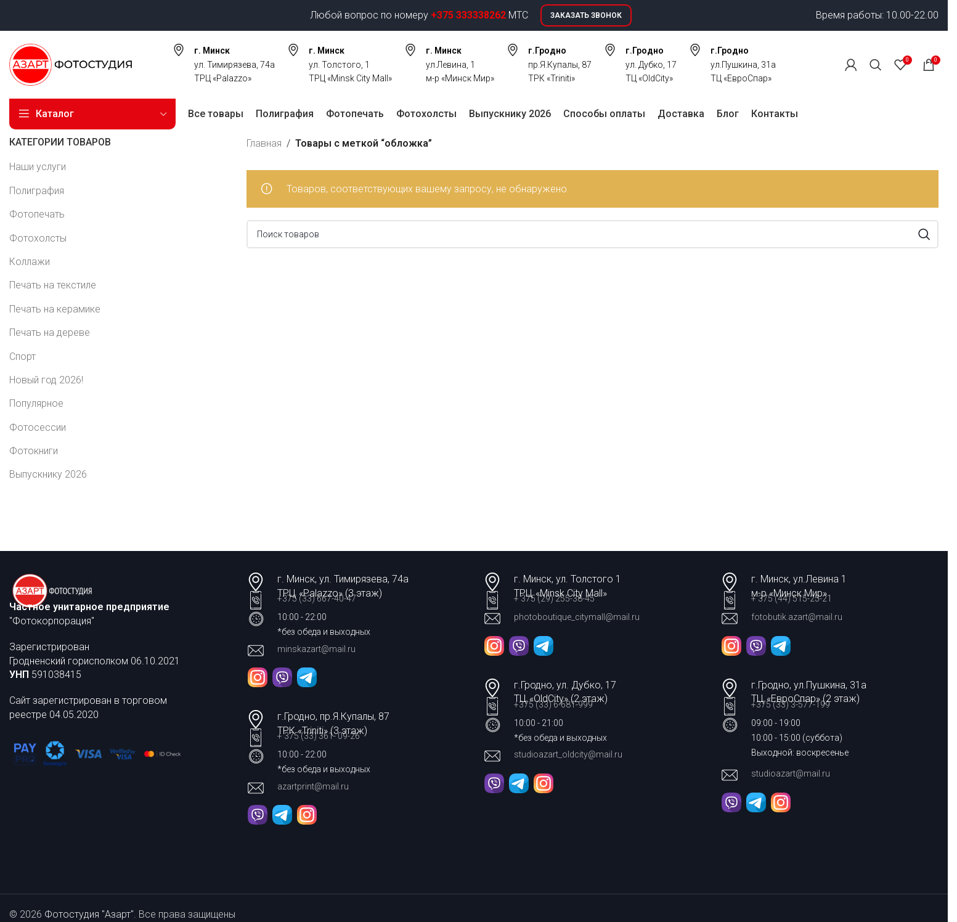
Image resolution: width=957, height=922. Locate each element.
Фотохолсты (38, 238)
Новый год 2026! (46, 380)
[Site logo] (70, 64)
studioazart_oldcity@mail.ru (568, 754)
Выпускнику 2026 (48, 474)
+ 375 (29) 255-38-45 (554, 598)
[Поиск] (875, 64)
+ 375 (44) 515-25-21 (791, 598)
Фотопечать (37, 214)
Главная (264, 143)
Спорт (22, 356)
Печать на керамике (54, 309)
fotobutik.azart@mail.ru (796, 617)
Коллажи (29, 261)
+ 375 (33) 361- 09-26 (318, 736)
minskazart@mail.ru (316, 649)
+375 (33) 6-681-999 (553, 704)
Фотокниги (33, 451)
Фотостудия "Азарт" (89, 914)
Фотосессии (37, 427)
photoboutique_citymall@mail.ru (577, 617)
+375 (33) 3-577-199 (791, 704)
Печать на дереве (49, 332)
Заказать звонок (586, 15)
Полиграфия (36, 191)
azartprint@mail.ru (313, 786)
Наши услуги (37, 167)
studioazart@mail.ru (790, 773)
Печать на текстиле (52, 285)
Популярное (36, 403)
